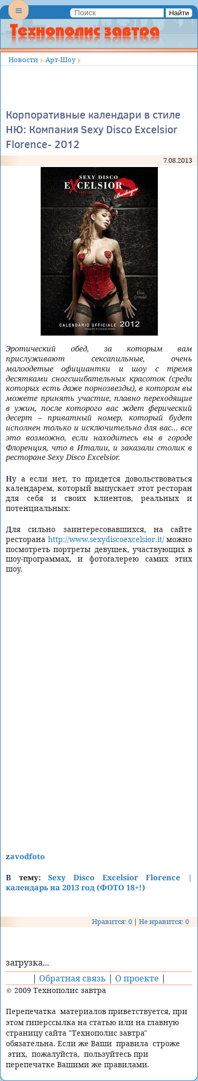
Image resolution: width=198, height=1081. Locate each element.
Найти (179, 13)
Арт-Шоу (60, 59)
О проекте (137, 978)
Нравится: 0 (112, 921)
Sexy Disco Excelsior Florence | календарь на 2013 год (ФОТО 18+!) (99, 882)
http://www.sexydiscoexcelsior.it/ (106, 539)
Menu (18, 19)
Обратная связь (72, 978)
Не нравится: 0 (164, 921)
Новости (23, 59)
